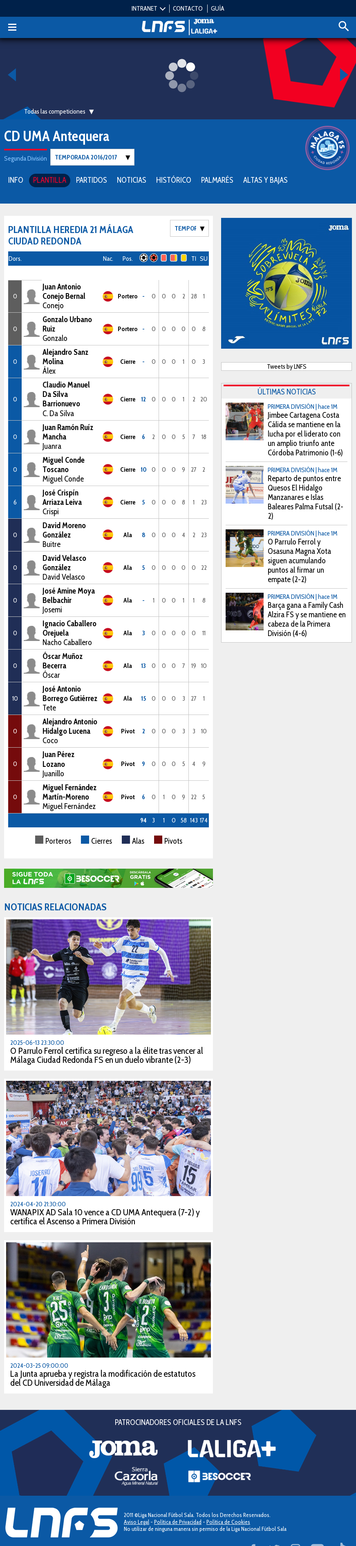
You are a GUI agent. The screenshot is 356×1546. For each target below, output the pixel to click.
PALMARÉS (217, 179)
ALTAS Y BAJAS (265, 179)
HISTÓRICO (173, 179)
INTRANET (144, 8)
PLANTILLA (49, 179)
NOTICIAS (131, 179)
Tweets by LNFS (287, 366)
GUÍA (217, 8)
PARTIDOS (91, 179)
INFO (15, 179)
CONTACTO (188, 8)
